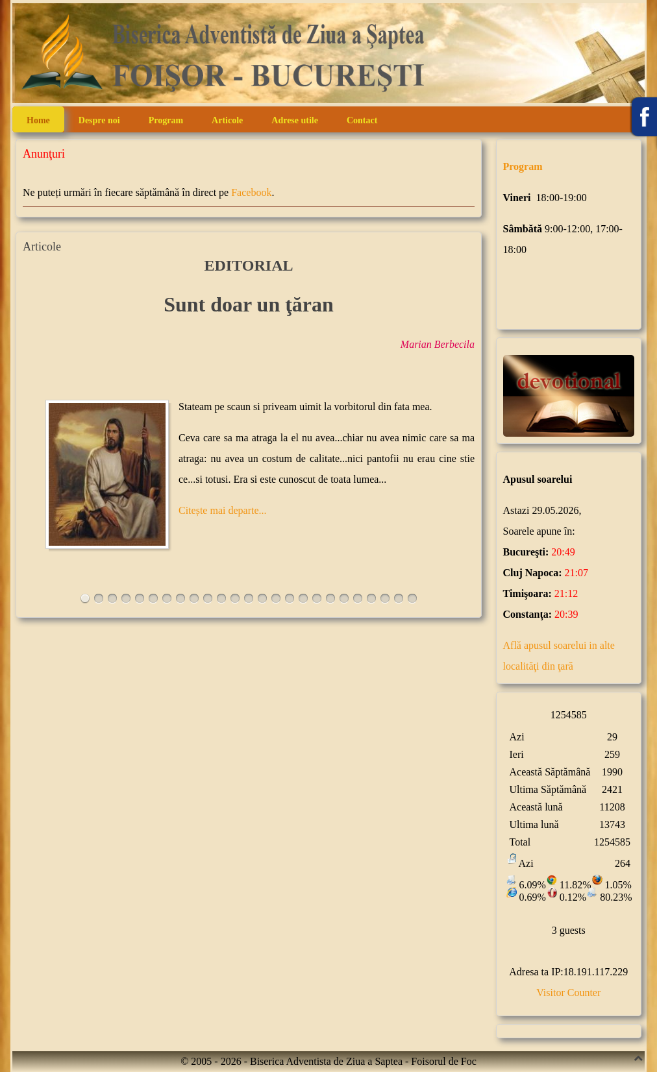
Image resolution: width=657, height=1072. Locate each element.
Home (38, 120)
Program (166, 120)
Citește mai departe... (223, 510)
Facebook (251, 192)
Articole (227, 120)
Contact (362, 120)
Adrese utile (294, 120)
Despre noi (99, 120)
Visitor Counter (568, 992)
